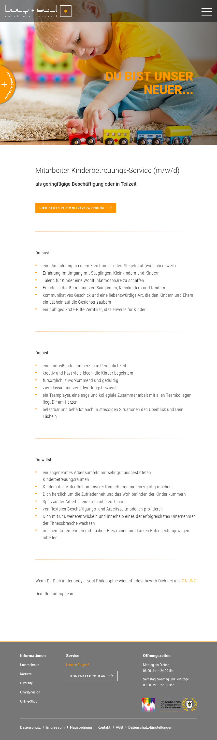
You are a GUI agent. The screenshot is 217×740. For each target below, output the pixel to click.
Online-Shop (28, 701)
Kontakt (104, 727)
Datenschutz (30, 727)
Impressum (55, 727)
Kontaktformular (88, 676)
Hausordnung (81, 727)
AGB (119, 727)
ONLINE (189, 580)
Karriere (26, 674)
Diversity (26, 683)
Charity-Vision (30, 692)
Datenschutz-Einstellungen (150, 727)
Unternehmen (29, 665)
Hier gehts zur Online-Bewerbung (71, 208)
